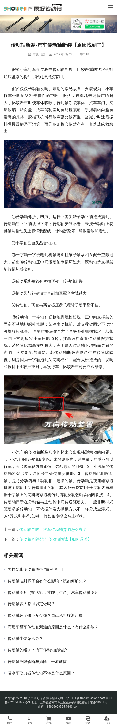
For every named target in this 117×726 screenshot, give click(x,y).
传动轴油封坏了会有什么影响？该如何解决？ (47, 581)
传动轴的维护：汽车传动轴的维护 (37, 650)
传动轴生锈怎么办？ (25, 638)
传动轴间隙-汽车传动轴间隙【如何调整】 (56, 539)
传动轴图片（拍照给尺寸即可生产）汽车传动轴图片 (53, 592)
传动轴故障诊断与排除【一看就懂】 (39, 662)
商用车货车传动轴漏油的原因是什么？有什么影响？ (53, 627)
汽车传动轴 (71, 698)
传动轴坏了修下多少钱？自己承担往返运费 (45, 615)
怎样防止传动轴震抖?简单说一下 (36, 569)
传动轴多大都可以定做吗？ (31, 604)
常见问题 (39, 54)
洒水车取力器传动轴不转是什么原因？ (41, 673)
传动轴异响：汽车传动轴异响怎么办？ (53, 529)
